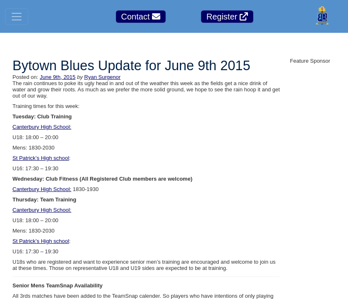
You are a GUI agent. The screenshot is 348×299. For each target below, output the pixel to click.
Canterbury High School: (41, 127)
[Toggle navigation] (16, 16)
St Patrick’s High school (40, 158)
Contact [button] (140, 16)
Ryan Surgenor (102, 77)
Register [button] (227, 16)
